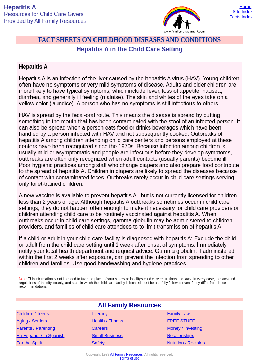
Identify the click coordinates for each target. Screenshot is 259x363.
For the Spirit (29, 342)
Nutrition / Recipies (186, 342)
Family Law (178, 313)
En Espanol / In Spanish (41, 335)
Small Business (107, 335)
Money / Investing (184, 328)
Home (245, 6)
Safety (98, 342)
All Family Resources (126, 354)
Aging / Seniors (32, 321)
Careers (100, 328)
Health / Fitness (107, 321)
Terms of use (129, 358)
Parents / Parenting (36, 328)
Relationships (180, 335)
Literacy (100, 313)
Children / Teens (33, 313)
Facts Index (241, 16)
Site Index (243, 11)
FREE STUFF (181, 321)
